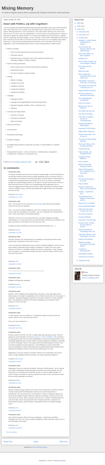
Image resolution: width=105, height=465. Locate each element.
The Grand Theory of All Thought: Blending (86, 145)
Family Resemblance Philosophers (85, 124)
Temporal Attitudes (84, 217)
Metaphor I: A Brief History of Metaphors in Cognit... (87, 42)
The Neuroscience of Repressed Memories (86, 94)
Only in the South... (84, 103)
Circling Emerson (84, 149)
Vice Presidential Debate (86, 206)
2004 (79, 29)
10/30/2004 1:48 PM (14, 287)
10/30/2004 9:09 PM (14, 308)
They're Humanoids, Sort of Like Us (86, 135)
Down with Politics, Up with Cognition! (86, 54)
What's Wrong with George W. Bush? (85, 165)
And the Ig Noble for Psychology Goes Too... (87, 230)
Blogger (63, 460)
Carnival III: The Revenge (87, 220)
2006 (79, 23)
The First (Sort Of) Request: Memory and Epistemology (86, 49)
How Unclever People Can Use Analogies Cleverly (87, 62)
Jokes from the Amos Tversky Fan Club (85, 210)
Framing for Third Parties (86, 128)
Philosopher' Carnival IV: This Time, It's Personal (87, 82)
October (82, 38)
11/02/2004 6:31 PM (14, 383)
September (83, 260)
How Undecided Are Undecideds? (85, 99)
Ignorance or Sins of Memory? (85, 107)
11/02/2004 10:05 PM (15, 428)
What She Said (83, 71)
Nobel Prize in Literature (86, 203)
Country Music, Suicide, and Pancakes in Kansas (86, 225)
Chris (16, 261)
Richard (17, 230)
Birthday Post (83, 58)
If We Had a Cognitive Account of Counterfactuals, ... (85, 118)
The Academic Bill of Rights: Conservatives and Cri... (86, 198)
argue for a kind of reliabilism (44, 337)
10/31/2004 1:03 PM (14, 361)
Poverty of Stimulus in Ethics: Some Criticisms (87, 188)
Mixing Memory (18, 8)
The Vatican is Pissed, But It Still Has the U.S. (87, 86)
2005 (79, 26)
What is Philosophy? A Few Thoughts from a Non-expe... (86, 171)
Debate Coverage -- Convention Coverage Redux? (86, 244)
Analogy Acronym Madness (84, 157)
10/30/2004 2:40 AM (14, 273)
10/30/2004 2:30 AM (14, 264)
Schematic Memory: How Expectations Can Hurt (86, 235)
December (82, 32)
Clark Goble (19, 194)
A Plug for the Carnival (86, 257)
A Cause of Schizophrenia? (84, 250)
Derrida (80, 176)
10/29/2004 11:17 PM (15, 197)
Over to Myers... (83, 161)
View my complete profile (90, 278)
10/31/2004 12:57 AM (15, 328)
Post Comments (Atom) (39, 447)
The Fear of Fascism (85, 214)
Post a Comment (11, 432)
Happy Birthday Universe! (87, 90)
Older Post (64, 442)
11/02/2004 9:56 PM (14, 410)
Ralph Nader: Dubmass (86, 131)
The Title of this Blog (85, 114)
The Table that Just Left (86, 111)
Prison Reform (83, 184)
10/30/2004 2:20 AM (14, 232)
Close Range (38, 204)
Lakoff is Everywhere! (85, 239)
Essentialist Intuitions (85, 254)
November (82, 35)
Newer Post (8, 442)
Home (36, 442)
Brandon (17, 284)
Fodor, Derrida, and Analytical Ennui (85, 153)
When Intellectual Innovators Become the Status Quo (87, 76)
